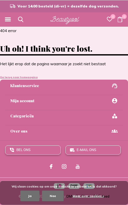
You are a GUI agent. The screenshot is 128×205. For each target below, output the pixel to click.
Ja (30, 196)
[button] (7, 19)
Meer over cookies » (88, 196)
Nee (53, 196)
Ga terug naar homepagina (19, 77)
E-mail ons (87, 150)
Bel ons (23, 150)
